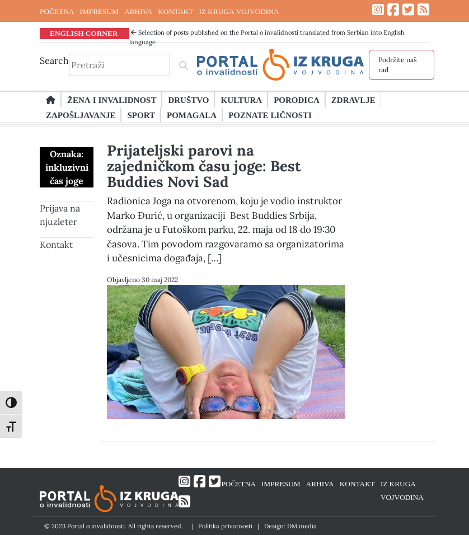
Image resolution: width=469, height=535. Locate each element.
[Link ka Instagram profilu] (378, 9)
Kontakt (56, 244)
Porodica (297, 99)
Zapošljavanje (80, 114)
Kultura (241, 99)
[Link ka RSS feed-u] (423, 9)
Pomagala (192, 114)
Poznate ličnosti (270, 114)
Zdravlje (353, 99)
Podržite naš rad (397, 64)
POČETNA (57, 11)
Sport (140, 114)
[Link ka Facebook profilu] (393, 9)
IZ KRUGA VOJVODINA (239, 11)
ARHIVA (138, 11)
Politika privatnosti (225, 526)
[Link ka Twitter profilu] (408, 9)
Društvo (188, 99)
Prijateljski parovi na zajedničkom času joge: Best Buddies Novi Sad (204, 166)
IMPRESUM (99, 11)
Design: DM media (290, 526)
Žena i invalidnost (111, 99)
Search (54, 60)
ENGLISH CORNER (84, 33)
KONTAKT (175, 11)
